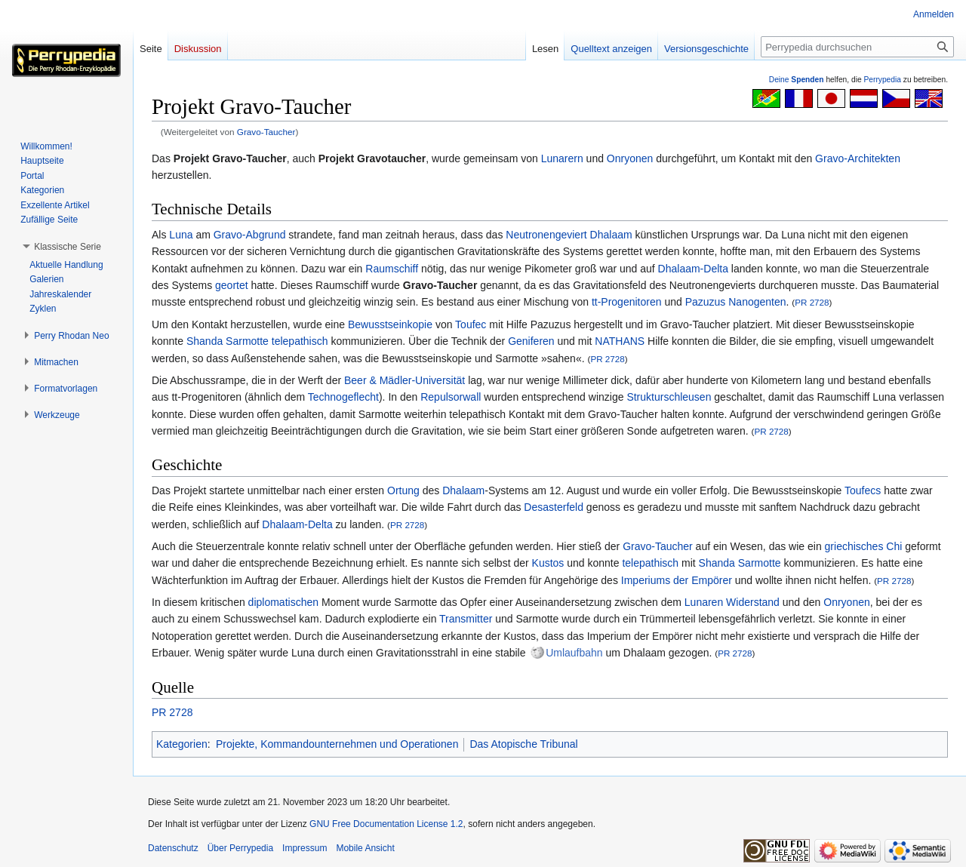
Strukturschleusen (668, 397)
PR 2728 (812, 302)
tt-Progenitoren (627, 302)
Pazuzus (705, 302)
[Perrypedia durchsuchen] (857, 46)
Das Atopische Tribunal (523, 744)
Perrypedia (882, 79)
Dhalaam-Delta (693, 269)
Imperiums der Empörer (676, 580)
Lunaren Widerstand (732, 602)
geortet (231, 285)
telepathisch (300, 341)
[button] (67, 246)
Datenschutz (173, 848)
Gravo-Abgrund (250, 235)
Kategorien (182, 744)
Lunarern (562, 158)
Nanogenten (757, 302)
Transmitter (465, 619)
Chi (894, 546)
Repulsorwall (450, 397)
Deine (796, 79)
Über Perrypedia (240, 848)
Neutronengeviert (546, 235)
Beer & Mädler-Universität (404, 380)
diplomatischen (283, 602)
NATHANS (620, 341)
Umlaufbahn (574, 653)
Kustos (548, 563)
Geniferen (531, 341)
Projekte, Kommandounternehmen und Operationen (337, 744)
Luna (180, 235)
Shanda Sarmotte (227, 341)
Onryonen (630, 158)
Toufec (470, 324)
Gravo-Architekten (857, 158)
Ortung (403, 490)
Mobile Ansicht (365, 848)
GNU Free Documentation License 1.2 (386, 824)
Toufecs (862, 490)
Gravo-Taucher (266, 132)
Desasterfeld (553, 507)
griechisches (854, 546)
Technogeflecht (343, 397)
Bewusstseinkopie (390, 324)
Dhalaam (611, 235)
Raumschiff (391, 269)
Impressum (304, 848)
